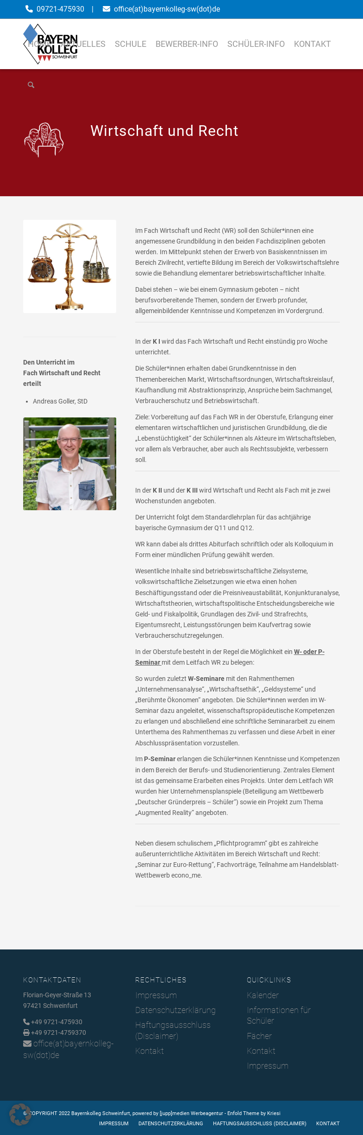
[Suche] (31, 84)
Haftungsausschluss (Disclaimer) (173, 1030)
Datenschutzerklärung (175, 1010)
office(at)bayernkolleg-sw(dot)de (167, 9)
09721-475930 (60, 9)
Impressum (156, 995)
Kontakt (149, 1051)
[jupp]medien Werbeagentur (191, 1113)
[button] (20, 1114)
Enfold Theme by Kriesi (254, 1113)
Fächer (259, 1036)
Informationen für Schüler (279, 1015)
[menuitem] (39, 44)
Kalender (263, 995)
